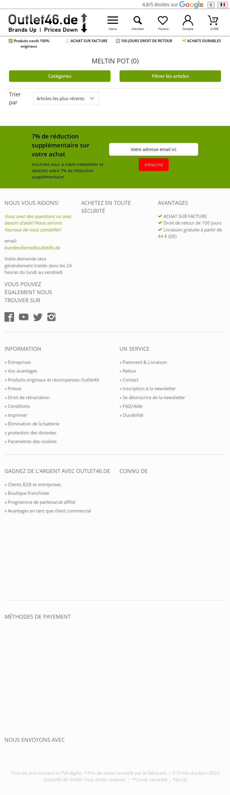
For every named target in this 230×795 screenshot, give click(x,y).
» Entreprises (17, 362)
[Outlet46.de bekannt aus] (123, 536)
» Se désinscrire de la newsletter (152, 397)
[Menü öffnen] (112, 22)
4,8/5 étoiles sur (172, 4)
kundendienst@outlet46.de (32, 248)
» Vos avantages (20, 371)
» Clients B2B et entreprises (32, 484)
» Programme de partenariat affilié (39, 502)
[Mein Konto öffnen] (188, 22)
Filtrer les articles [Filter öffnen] (170, 76)
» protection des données (30, 433)
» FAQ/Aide (130, 406)
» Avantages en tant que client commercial (47, 511)
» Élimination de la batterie (31, 424)
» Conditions (17, 406)
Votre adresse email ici (153, 149)
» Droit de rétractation (27, 397)
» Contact (128, 380)
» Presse (12, 388)
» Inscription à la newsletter (147, 388)
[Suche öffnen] (138, 22)
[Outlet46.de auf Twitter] (38, 317)
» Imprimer (15, 415)
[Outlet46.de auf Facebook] (9, 317)
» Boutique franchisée (26, 493)
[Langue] (223, 5)
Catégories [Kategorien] (59, 76)
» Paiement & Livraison (143, 362)
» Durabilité (131, 415)
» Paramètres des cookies (30, 441)
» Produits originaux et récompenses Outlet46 (51, 380)
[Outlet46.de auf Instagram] (51, 317)
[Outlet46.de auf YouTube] (23, 317)
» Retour (128, 371)
